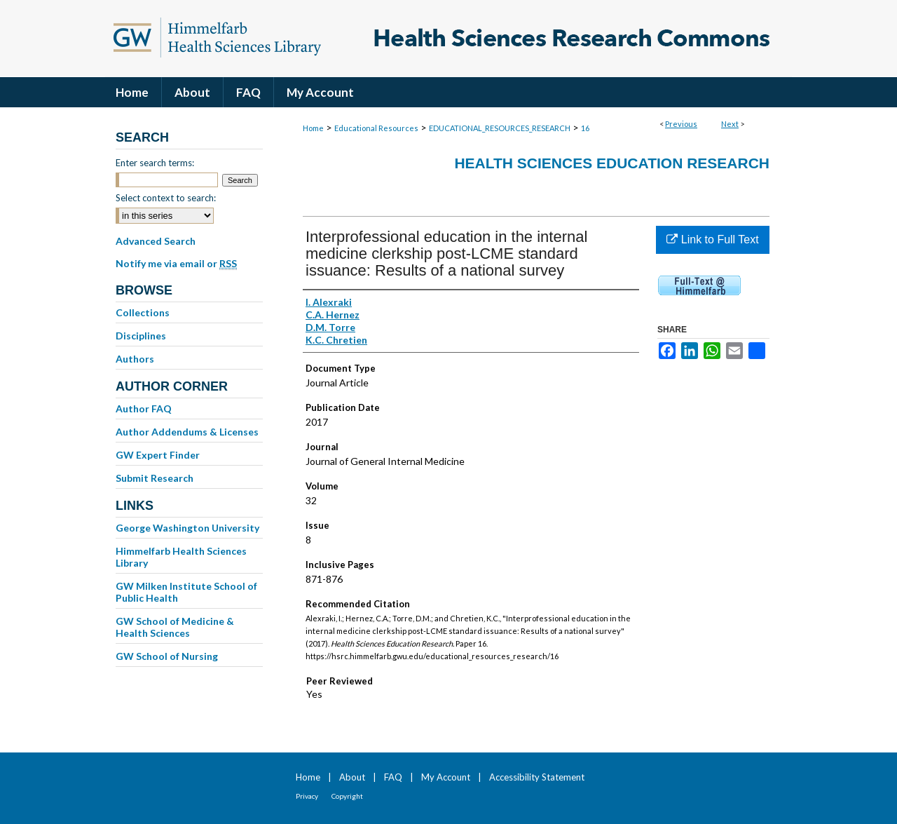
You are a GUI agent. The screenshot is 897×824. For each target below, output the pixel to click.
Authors (135, 359)
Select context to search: (166, 197)
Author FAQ (144, 408)
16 (585, 128)
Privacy (307, 796)
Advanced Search (156, 241)
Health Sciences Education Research (611, 163)
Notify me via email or (176, 263)
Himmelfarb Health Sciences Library (181, 557)
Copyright (347, 796)
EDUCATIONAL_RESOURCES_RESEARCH (499, 128)
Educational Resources (376, 128)
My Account (445, 777)
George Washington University (187, 528)
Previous (681, 123)
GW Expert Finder (158, 455)
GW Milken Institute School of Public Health (186, 592)
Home (313, 128)
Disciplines (141, 336)
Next (730, 123)
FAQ (393, 777)
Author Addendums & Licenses (187, 432)
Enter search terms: (155, 162)
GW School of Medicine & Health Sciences (175, 627)
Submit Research (154, 478)
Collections (143, 312)
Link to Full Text (712, 239)
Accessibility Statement (536, 777)
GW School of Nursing (167, 656)
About (352, 777)
